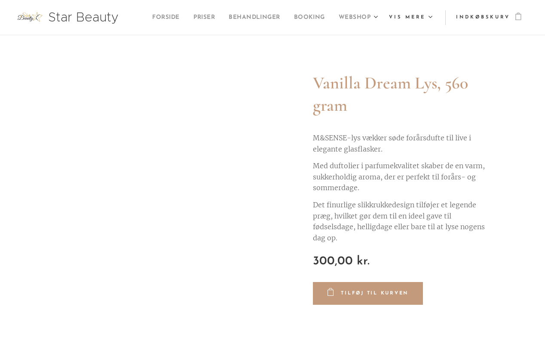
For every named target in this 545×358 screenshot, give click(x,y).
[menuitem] (199, 17)
